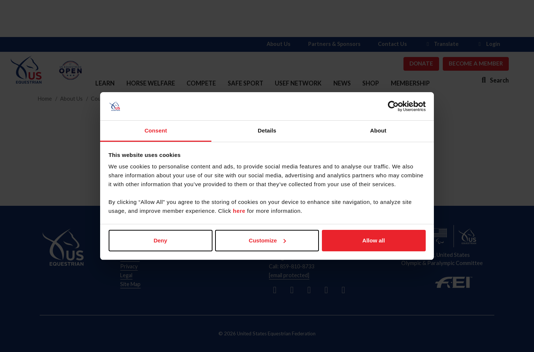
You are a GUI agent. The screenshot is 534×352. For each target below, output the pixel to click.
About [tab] (378, 130)
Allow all (373, 240)
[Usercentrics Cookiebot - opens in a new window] (393, 106)
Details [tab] (267, 130)
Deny (160, 240)
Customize (267, 240)
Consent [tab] (156, 130)
